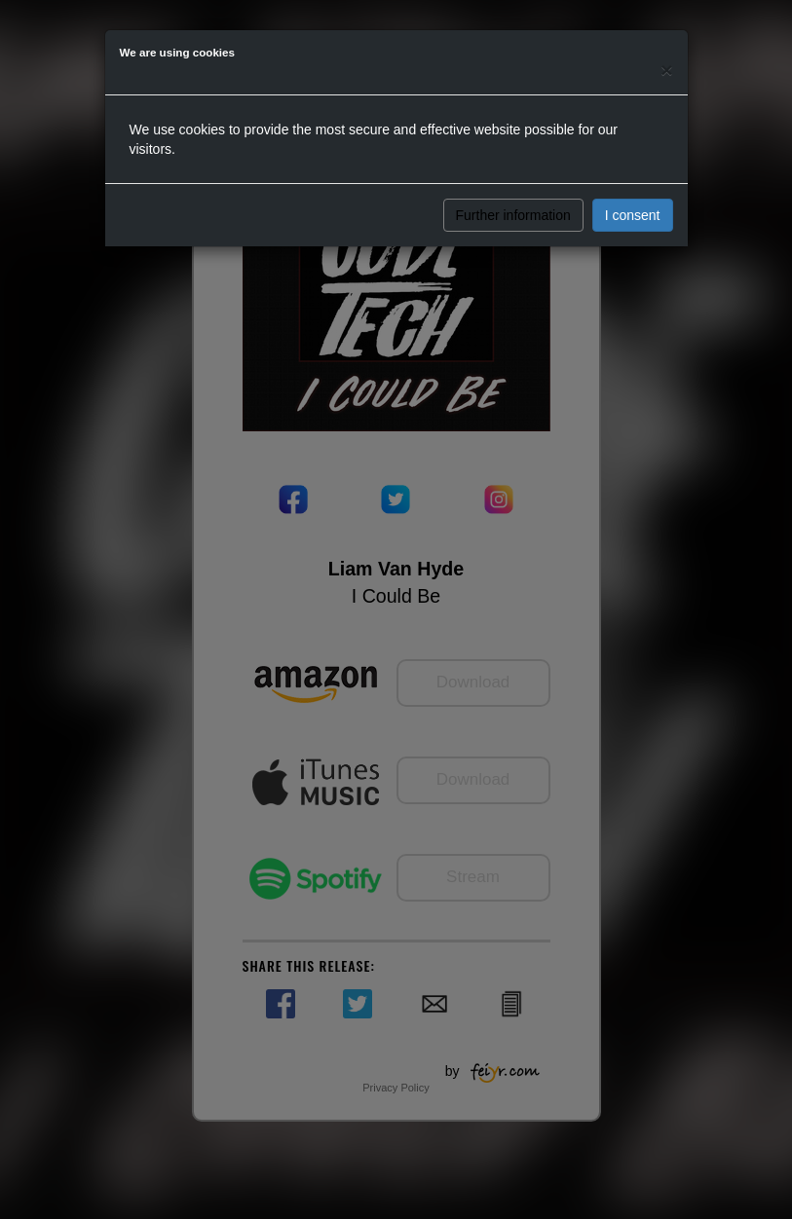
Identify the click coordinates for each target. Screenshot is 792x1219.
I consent (632, 215)
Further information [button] (513, 215)
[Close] (666, 69)
